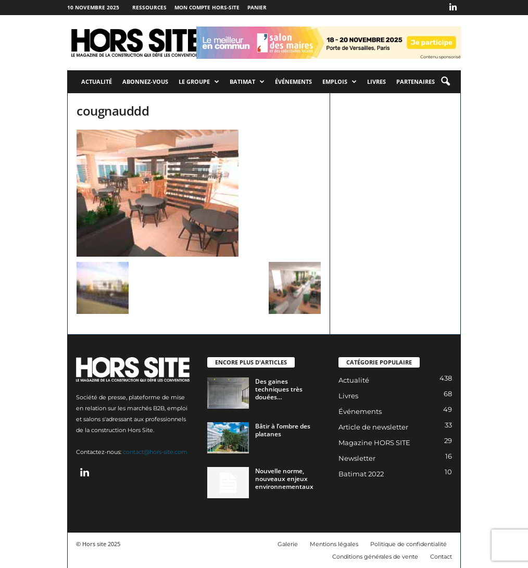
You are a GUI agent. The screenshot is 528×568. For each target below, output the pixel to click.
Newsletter (356, 458)
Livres (376, 81)
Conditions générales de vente (375, 556)
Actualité (96, 81)
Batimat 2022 (361, 474)
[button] (445, 81)
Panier (257, 7)
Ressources (149, 7)
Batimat (247, 81)
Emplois (339, 81)
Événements (293, 81)
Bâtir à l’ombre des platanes (282, 430)
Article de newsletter (373, 427)
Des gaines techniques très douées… (279, 389)
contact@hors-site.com (155, 452)
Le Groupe (199, 81)
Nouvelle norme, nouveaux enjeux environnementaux (284, 478)
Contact (441, 556)
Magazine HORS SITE (374, 442)
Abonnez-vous (145, 81)
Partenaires (415, 81)
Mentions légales (334, 544)
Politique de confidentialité (408, 544)
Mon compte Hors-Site (207, 7)
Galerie (288, 544)
